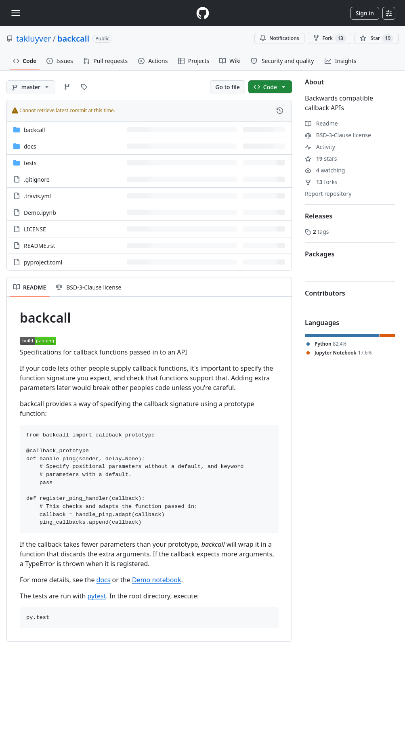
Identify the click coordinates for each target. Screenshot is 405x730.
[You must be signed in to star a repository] (377, 38)
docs (104, 579)
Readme (321, 123)
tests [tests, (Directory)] (30, 163)
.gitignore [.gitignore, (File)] (37, 179)
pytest (97, 596)
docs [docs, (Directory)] (30, 146)
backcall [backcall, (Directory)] (34, 130)
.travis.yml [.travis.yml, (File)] (37, 196)
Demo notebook (156, 579)
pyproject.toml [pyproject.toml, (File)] (43, 262)
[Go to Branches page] (67, 86)
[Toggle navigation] (16, 13)
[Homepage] (202, 13)
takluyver (33, 38)
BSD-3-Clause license (338, 135)
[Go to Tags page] (84, 86)
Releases (318, 216)
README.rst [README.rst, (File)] (39, 246)
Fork (329, 38)
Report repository (328, 193)
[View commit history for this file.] (280, 110)
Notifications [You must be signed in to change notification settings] (279, 38)
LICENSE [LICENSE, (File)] (35, 229)
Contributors (325, 293)
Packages (319, 254)
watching (325, 170)
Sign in (365, 13)
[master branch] (30, 86)
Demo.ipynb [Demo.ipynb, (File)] (40, 212)
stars (321, 158)
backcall (73, 38)
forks (321, 182)
